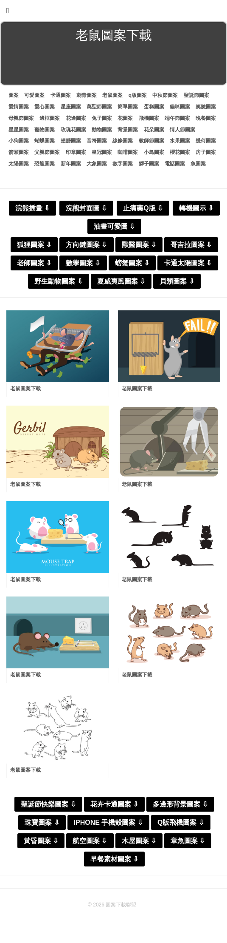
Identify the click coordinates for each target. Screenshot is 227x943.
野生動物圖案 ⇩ (58, 281)
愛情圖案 (18, 107)
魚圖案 (198, 164)
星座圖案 (71, 107)
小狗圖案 (18, 141)
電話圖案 (175, 164)
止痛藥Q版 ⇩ (143, 208)
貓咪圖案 (180, 107)
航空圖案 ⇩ (90, 840)
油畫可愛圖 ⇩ (114, 226)
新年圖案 (71, 164)
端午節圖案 (177, 118)
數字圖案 (122, 164)
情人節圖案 (182, 130)
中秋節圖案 (165, 95)
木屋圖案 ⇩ (139, 840)
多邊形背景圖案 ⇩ (180, 804)
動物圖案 (102, 130)
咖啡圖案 (128, 152)
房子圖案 (206, 152)
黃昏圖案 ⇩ (41, 840)
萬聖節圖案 (99, 107)
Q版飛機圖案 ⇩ (180, 822)
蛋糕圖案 (154, 107)
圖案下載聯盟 (121, 905)
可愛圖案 (34, 95)
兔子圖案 (102, 118)
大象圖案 (97, 164)
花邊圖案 (76, 118)
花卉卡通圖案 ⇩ (114, 804)
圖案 (13, 95)
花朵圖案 (154, 130)
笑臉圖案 (206, 107)
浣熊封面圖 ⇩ (86, 208)
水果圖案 (180, 141)
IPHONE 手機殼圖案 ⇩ (108, 822)
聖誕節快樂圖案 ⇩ (48, 804)
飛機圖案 (149, 118)
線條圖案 (122, 141)
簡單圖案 (128, 107)
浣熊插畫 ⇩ (32, 208)
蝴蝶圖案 (44, 141)
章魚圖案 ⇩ (188, 840)
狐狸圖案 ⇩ (34, 244)
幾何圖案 (206, 141)
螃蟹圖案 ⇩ (132, 263)
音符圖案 (97, 141)
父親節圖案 (47, 152)
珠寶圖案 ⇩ (42, 822)
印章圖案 (76, 152)
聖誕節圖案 (196, 95)
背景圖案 (128, 130)
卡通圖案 (60, 95)
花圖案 (125, 118)
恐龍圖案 (44, 164)
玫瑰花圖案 (73, 130)
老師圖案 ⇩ (34, 263)
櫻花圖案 (180, 152)
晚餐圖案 (206, 118)
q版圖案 (138, 95)
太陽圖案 (18, 164)
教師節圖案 (151, 141)
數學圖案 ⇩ (83, 263)
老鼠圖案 (112, 95)
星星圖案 (18, 130)
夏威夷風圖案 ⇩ (121, 281)
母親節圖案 (21, 118)
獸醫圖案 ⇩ (139, 244)
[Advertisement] (113, 65)
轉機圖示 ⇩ (196, 208)
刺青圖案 (86, 95)
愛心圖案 (44, 107)
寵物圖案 (44, 130)
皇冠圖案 (102, 152)
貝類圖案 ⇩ (177, 281)
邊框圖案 (49, 118)
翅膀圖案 (71, 141)
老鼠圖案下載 (25, 389)
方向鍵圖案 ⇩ (86, 244)
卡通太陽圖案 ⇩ (188, 263)
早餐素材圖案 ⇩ (114, 859)
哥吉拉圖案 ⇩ (191, 244)
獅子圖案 (149, 164)
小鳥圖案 (154, 152)
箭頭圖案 (18, 152)
